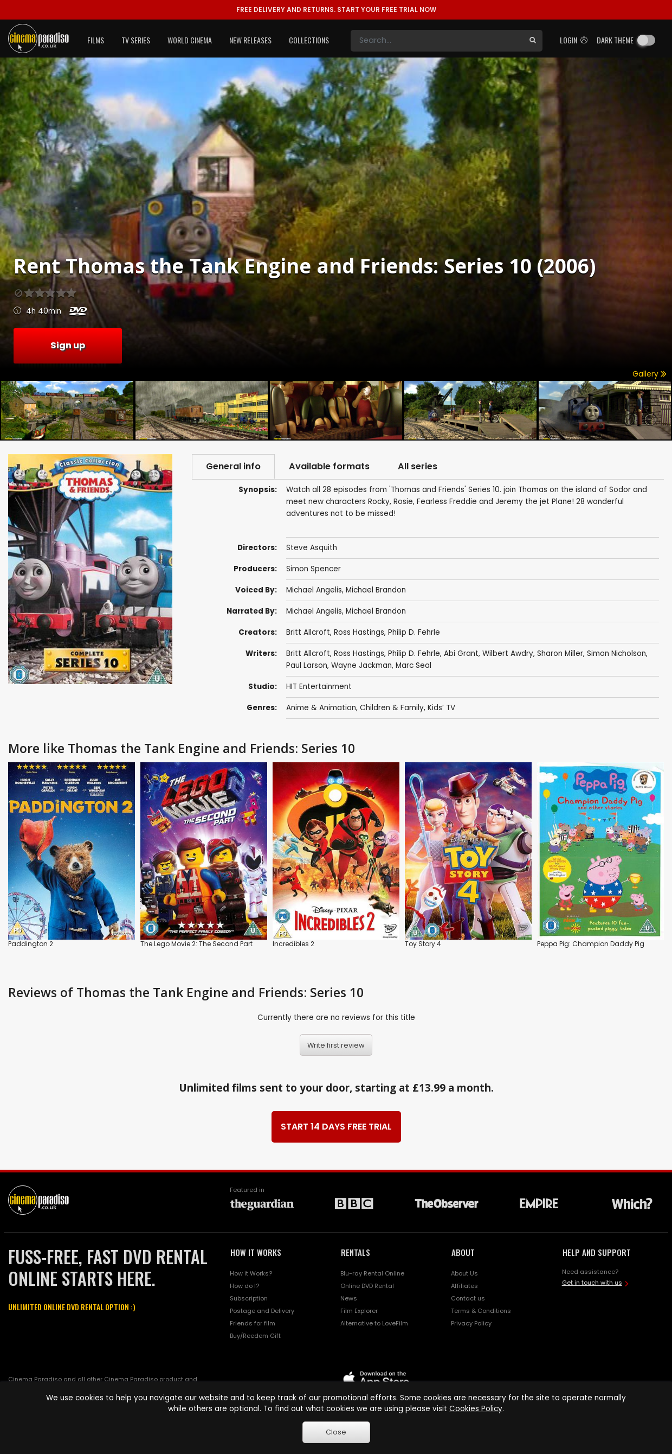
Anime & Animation (321, 708)
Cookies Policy (475, 1409)
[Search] (437, 41)
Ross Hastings (359, 632)
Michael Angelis (314, 590)
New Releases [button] (250, 40)
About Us (464, 1273)
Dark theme (615, 40)
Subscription (249, 1298)
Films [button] (95, 40)
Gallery (649, 374)
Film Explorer (359, 1310)
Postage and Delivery (262, 1310)
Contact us (468, 1298)
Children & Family (392, 708)
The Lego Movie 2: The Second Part (196, 944)
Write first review (336, 1045)
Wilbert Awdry (507, 653)
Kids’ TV (441, 708)
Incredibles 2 (293, 944)
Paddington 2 (30, 944)
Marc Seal (413, 665)
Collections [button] (309, 40)
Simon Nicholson (616, 653)
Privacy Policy (471, 1323)
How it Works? (251, 1273)
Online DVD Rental (367, 1285)
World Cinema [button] (189, 40)
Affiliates (464, 1285)
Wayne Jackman (361, 665)
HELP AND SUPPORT (597, 1252)
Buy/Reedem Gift (255, 1335)
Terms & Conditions (481, 1310)
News (348, 1298)
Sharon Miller (560, 653)
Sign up (67, 345)
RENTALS (355, 1252)
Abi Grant (461, 653)
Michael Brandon (376, 590)
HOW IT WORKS (255, 1252)
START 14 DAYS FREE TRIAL (336, 1126)
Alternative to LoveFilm (374, 1323)
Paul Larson (306, 665)
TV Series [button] (135, 40)
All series (417, 466)
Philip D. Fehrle (414, 632)
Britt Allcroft (308, 632)
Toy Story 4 (423, 944)
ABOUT (463, 1252)
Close (336, 1432)
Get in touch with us (592, 1282)
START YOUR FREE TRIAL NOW (336, 9)
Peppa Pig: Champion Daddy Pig (590, 944)
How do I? (244, 1285)
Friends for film (252, 1323)
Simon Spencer (313, 569)
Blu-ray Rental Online (372, 1273)
